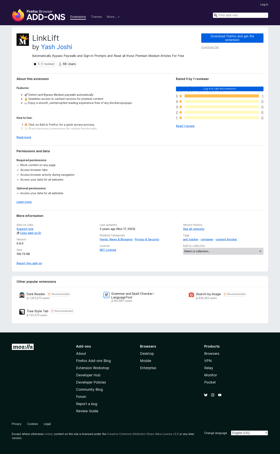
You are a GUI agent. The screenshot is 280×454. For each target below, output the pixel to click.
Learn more (24, 202)
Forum (81, 397)
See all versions (193, 228)
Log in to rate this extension (219, 88)
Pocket (210, 382)
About (81, 353)
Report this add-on (29, 263)
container (207, 239)
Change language (215, 433)
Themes (96, 17)
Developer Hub (88, 375)
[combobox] (240, 15)
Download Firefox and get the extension (232, 38)
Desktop (147, 353)
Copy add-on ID (29, 233)
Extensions (78, 17)
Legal (47, 423)
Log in (264, 4)
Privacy (16, 423)
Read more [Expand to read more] (24, 137)
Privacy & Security (147, 239)
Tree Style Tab (37, 311)
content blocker (226, 239)
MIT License (108, 249)
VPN (208, 361)
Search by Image (208, 294)
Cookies (32, 423)
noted (48, 434)
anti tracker (190, 239)
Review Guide (87, 411)
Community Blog (89, 389)
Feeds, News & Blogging (116, 239)
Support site (25, 228)
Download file (210, 47)
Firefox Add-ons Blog (93, 361)
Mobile (145, 361)
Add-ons (83, 346)
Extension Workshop (92, 368)
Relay (208, 368)
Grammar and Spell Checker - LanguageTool (133, 295)
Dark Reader (36, 294)
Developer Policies (91, 382)
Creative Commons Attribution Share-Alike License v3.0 (143, 434)
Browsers (211, 353)
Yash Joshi (56, 47)
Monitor (210, 375)
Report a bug (86, 404)
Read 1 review (185, 126)
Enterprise (148, 368)
